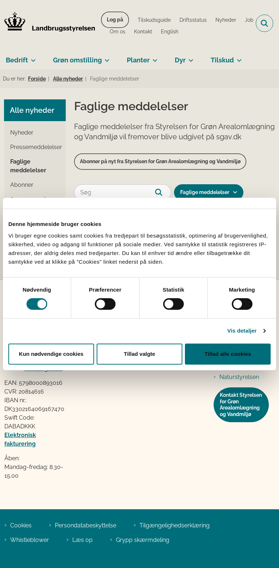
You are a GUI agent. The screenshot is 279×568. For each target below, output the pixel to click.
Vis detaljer (242, 331)
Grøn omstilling (77, 60)
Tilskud (222, 60)
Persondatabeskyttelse (85, 525)
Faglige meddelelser (204, 192)
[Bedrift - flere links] (32, 57)
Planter (138, 60)
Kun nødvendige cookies (51, 354)
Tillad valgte (139, 354)
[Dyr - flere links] (189, 57)
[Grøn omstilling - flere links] (105, 57)
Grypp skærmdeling (142, 539)
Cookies (21, 525)
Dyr (180, 60)
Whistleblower (29, 539)
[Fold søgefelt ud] (264, 23)
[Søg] (122, 192)
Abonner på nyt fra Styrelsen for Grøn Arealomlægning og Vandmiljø (160, 161)
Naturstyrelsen (239, 377)
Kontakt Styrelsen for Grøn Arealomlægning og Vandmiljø (241, 404)
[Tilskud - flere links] (238, 57)
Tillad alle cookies (228, 354)
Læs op (82, 539)
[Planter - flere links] (153, 57)
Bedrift (17, 60)
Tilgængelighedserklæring (175, 525)
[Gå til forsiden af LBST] (47, 23)
